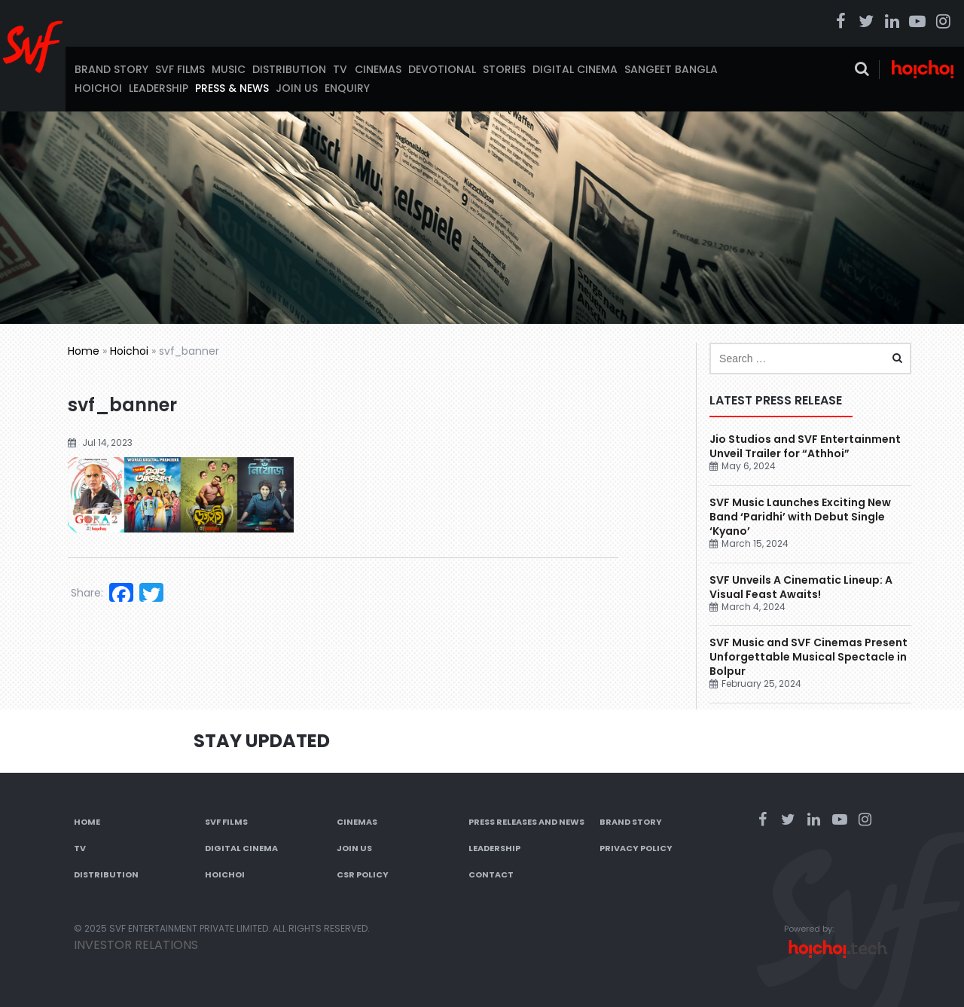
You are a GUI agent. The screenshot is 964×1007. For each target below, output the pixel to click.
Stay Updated (262, 740)
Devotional (442, 69)
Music (229, 69)
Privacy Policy (636, 848)
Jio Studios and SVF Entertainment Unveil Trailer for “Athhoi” (805, 446)
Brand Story (111, 69)
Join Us (297, 88)
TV (340, 69)
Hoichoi (98, 88)
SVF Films (180, 69)
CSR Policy (363, 874)
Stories (504, 69)
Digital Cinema (575, 69)
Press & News (232, 88)
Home (83, 351)
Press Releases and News (526, 822)
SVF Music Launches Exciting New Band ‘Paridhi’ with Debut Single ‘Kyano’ (800, 517)
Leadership (158, 88)
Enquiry (347, 88)
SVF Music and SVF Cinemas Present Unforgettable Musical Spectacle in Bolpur (808, 657)
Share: (87, 592)
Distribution (289, 69)
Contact (491, 874)
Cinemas (378, 69)
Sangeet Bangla (671, 69)
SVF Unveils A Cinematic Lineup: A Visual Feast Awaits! (800, 587)
